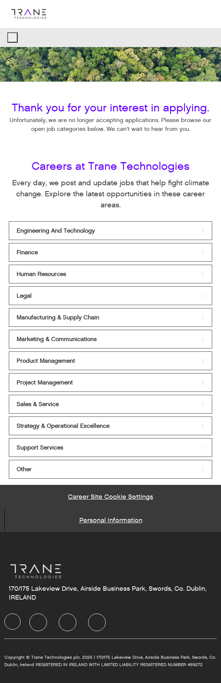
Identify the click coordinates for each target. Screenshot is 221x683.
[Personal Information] (111, 520)
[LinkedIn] (38, 622)
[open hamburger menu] (12, 37)
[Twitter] (67, 622)
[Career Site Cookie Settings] (110, 496)
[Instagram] (97, 622)
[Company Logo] (28, 14)
